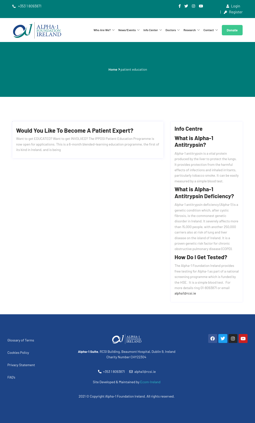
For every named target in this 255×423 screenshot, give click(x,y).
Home (112, 69)
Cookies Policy (18, 352)
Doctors (171, 30)
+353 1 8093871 (26, 6)
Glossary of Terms (20, 340)
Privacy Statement (21, 365)
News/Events (127, 30)
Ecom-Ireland (150, 382)
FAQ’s (11, 377)
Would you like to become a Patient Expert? (74, 130)
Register (233, 12)
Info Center (150, 30)
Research (189, 30)
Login (233, 6)
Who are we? (102, 30)
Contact (209, 30)
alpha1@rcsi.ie (185, 293)
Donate (232, 30)
